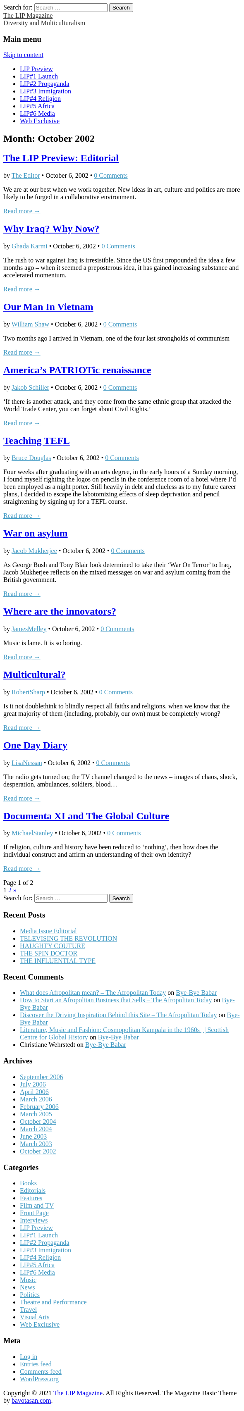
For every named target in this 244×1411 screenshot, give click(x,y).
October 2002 (38, 1151)
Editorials (32, 1190)
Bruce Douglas (31, 457)
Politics (30, 1294)
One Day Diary (35, 745)
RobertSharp (28, 692)
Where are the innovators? (59, 611)
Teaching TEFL (36, 440)
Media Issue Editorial (48, 930)
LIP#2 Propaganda (44, 83)
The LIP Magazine (28, 15)
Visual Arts (34, 1316)
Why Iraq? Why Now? (51, 228)
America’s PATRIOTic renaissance (77, 370)
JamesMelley (29, 628)
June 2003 (33, 1136)
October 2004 (38, 1121)
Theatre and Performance (53, 1302)
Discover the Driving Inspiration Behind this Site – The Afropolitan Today (118, 1014)
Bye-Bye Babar (196, 992)
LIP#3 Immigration (45, 91)
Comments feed (41, 1371)
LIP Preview (36, 68)
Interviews (34, 1220)
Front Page (34, 1212)
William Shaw (30, 324)
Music (28, 1279)
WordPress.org (39, 1378)
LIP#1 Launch (39, 76)
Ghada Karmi (30, 246)
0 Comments (110, 175)
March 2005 (36, 1114)
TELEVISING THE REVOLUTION (68, 938)
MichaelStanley (32, 833)
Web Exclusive (40, 120)
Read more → (22, 211)
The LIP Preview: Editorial (61, 158)
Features (31, 1197)
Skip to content (23, 54)
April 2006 (34, 1091)
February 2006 (39, 1106)
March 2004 (36, 1128)
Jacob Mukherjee (34, 550)
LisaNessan (27, 762)
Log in (28, 1356)
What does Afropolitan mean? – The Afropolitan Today (93, 992)
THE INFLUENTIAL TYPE (58, 960)
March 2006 (36, 1099)
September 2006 (41, 1076)
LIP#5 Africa (37, 106)
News (27, 1287)
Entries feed (36, 1364)
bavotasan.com (31, 1400)
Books (28, 1183)
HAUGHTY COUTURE (52, 945)
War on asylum (35, 533)
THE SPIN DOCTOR (48, 953)
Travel (28, 1309)
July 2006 (33, 1084)
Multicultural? (34, 674)
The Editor (26, 175)
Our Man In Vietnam (48, 306)
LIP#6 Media (37, 113)
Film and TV (37, 1205)
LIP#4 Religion (40, 98)
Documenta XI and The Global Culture (86, 815)
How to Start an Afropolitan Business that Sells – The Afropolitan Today (116, 999)
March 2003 (36, 1143)
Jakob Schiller (30, 387)
